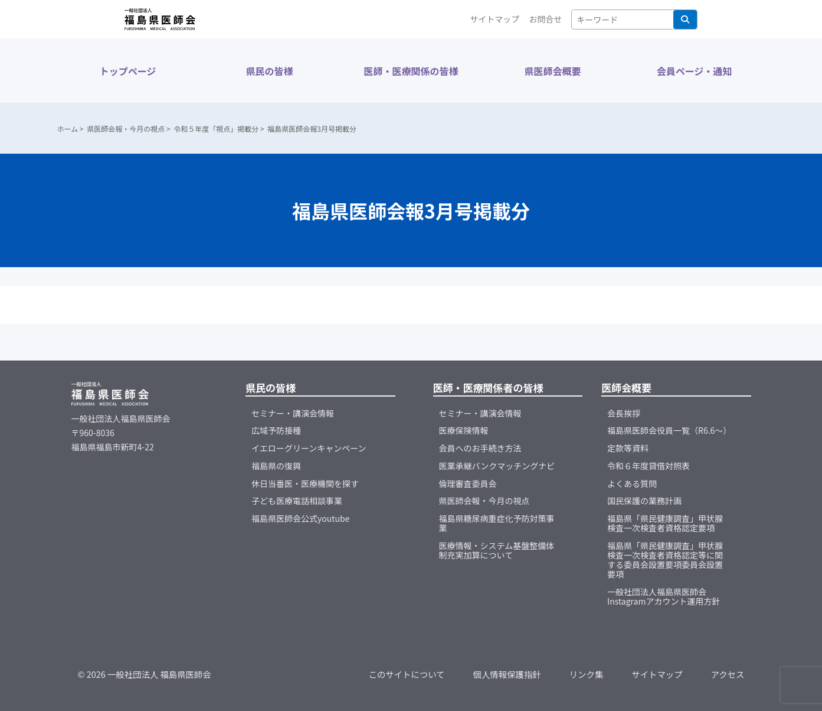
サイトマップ (494, 19)
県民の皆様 (269, 71)
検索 (685, 19)
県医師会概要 (552, 71)
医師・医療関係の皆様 (410, 71)
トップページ (128, 71)
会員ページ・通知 (694, 71)
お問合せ (545, 19)
